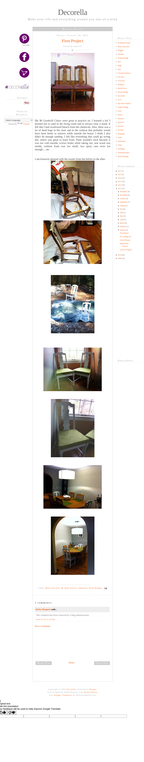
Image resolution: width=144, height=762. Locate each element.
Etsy (119, 69)
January (122, 230)
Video (120, 145)
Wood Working (95, 588)
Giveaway (121, 81)
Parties (120, 115)
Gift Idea (121, 77)
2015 (119, 174)
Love (119, 100)
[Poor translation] (11, 712)
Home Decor (122, 88)
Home (71, 662)
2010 (119, 255)
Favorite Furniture (124, 73)
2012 (119, 185)
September (123, 202)
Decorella (72, 12)
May (121, 216)
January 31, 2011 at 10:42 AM (45, 619)
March (122, 223)
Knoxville (121, 96)
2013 (119, 181)
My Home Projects (69, 588)
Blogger (120, 50)
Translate (23, 124)
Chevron (121, 54)
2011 (119, 188)
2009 (119, 258)
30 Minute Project (124, 43)
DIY (119, 62)
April (122, 220)
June (121, 213)
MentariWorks (91, 692)
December (123, 192)
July (121, 209)
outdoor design (123, 107)
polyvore (121, 122)
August (122, 206)
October (123, 199)
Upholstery (83, 588)
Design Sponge (123, 58)
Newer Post (43, 662)
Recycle (120, 126)
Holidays (121, 84)
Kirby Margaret (43, 609)
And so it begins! (126, 250)
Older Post (102, 662)
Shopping (121, 134)
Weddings (121, 149)
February (123, 226)
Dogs (119, 66)
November (123, 195)
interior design (123, 92)
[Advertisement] (18, 174)
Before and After (52, 588)
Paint (119, 111)
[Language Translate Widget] (18, 120)
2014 (119, 178)
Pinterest (121, 119)
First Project (72, 40)
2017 (119, 171)
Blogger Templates (63, 695)
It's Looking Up (125, 237)
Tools (120, 137)
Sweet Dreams (125, 240)
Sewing (120, 130)
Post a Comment (42, 626)
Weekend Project (124, 153)
